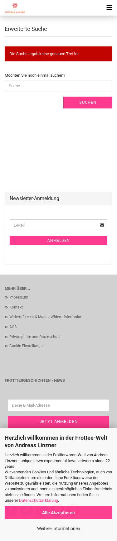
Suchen (87, 102)
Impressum (18, 297)
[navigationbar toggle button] (109, 8)
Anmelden (58, 240)
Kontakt (16, 307)
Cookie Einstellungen (27, 346)
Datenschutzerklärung (38, 500)
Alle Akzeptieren (58, 512)
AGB (13, 327)
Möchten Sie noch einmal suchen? (35, 75)
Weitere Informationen (58, 528)
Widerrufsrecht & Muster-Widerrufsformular (45, 317)
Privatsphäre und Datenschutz (35, 337)
